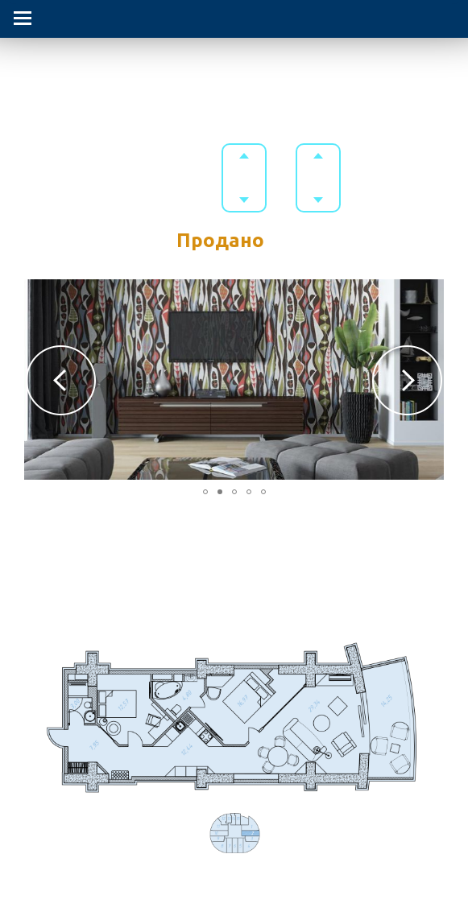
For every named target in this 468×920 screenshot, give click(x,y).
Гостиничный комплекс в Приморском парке (234, 70)
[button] (61, 380)
